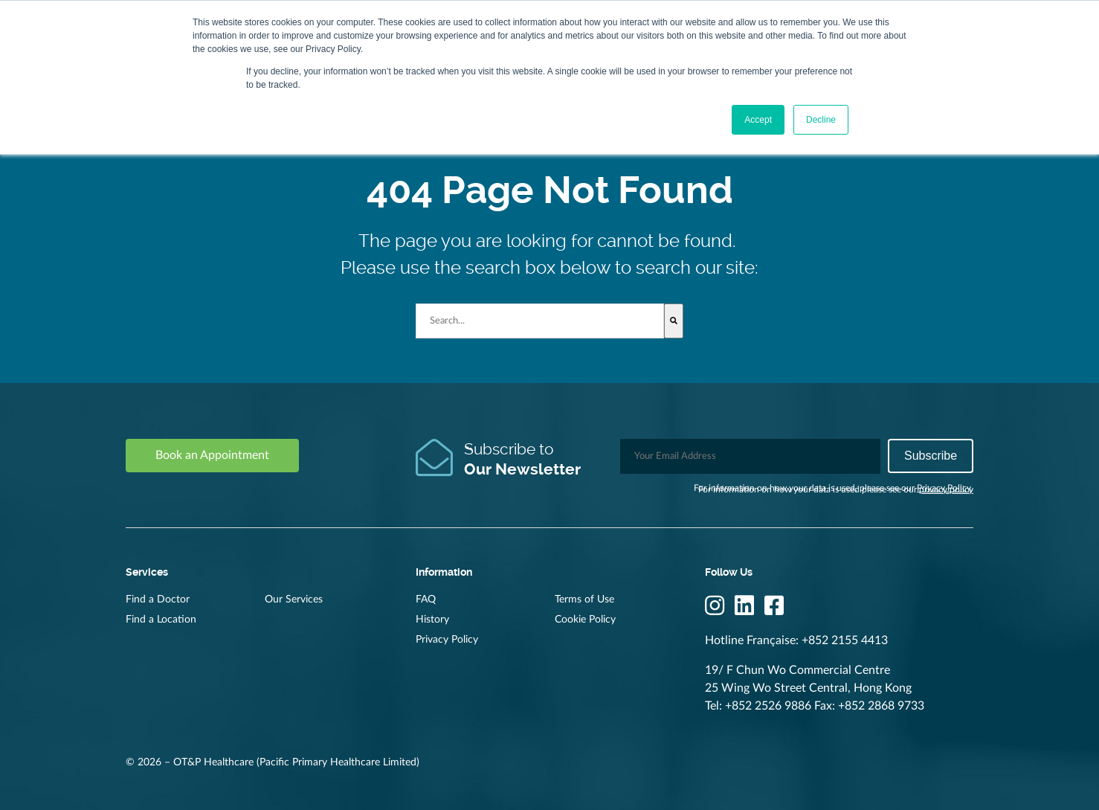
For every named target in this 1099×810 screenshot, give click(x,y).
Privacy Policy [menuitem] (447, 639)
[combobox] (540, 320)
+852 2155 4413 (845, 640)
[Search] (673, 320)
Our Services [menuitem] (294, 599)
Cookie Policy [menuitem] (585, 619)
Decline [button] (821, 120)
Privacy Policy (944, 487)
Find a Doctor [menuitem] (158, 599)
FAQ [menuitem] (426, 599)
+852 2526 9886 (768, 706)
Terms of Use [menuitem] (584, 599)
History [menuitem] (432, 619)
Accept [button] (758, 120)
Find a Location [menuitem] (161, 619)
